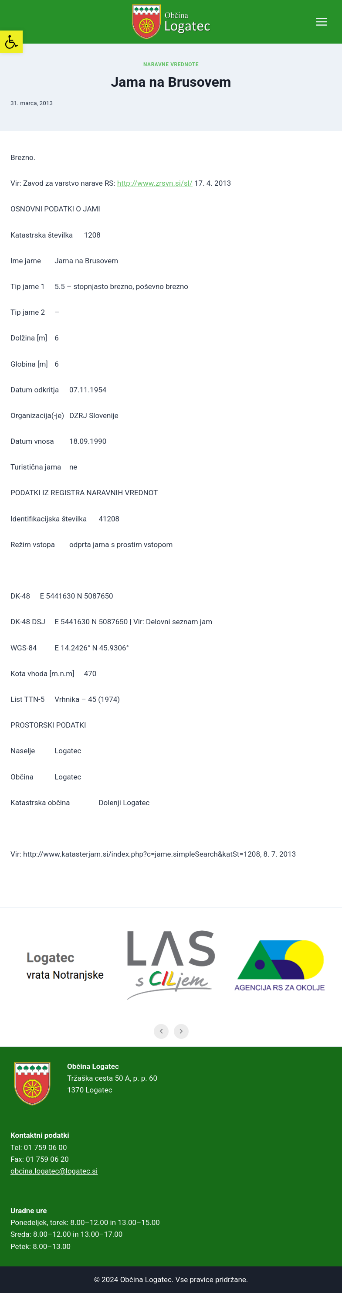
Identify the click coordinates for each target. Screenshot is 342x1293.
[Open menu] (321, 22)
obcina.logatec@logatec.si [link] (54, 1171)
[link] (11, 42)
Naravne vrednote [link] (171, 64)
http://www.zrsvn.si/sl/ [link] (155, 183)
